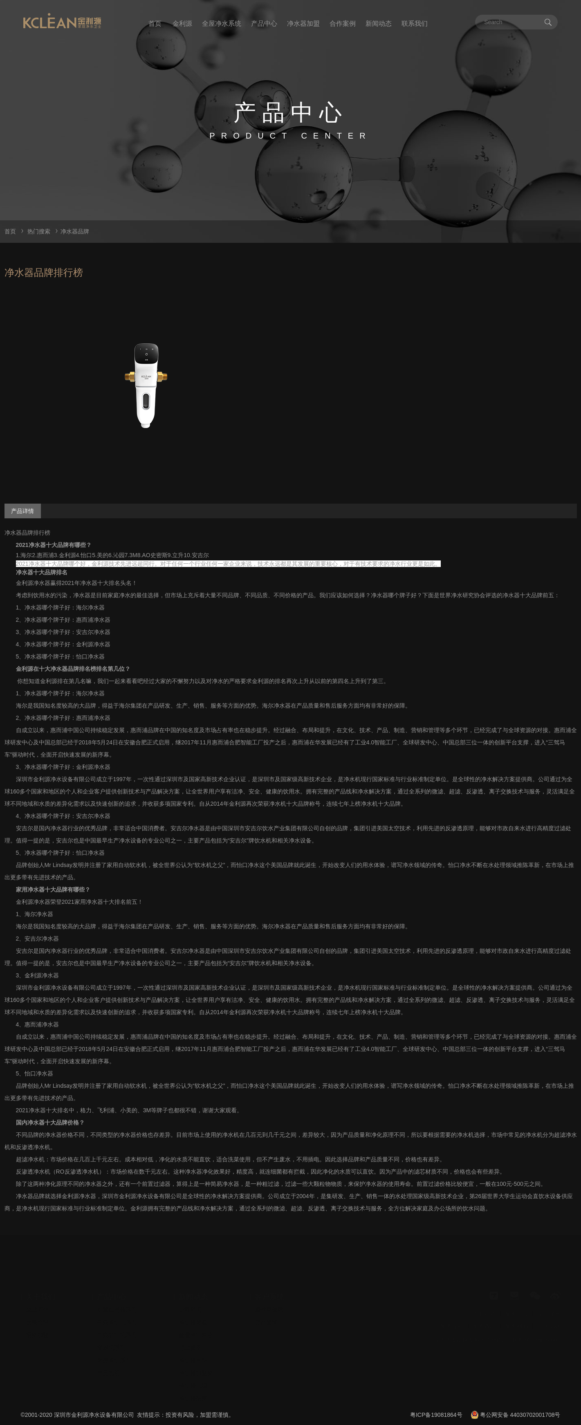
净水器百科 (193, 1346)
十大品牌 (549, 1312)
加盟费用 (484, 1312)
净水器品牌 (75, 231)
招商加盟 (37, 1320)
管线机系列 (111, 1333)
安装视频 (190, 1397)
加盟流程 (451, 1312)
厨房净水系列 (114, 1346)
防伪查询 (266, 1308)
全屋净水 (549, 1300)
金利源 (182, 23)
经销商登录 (269, 1295)
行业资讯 (190, 1333)
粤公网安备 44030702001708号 (520, 1415)
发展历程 (37, 1308)
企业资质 (484, 1300)
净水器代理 (193, 1371)
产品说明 (108, 1359)
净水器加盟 (303, 23)
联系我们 (415, 23)
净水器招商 (193, 1384)
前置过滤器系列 (117, 1295)
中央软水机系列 (117, 1320)
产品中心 (264, 23)
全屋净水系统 (221, 23)
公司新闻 (190, 1295)
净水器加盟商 (196, 1359)
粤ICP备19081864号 (436, 1415)
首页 (155, 23)
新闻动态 (379, 23)
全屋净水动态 (196, 1320)
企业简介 (37, 1295)
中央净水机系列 (117, 1308)
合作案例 (343, 23)
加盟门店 (516, 1300)
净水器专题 (193, 1308)
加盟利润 (516, 1312)
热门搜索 (38, 231)
